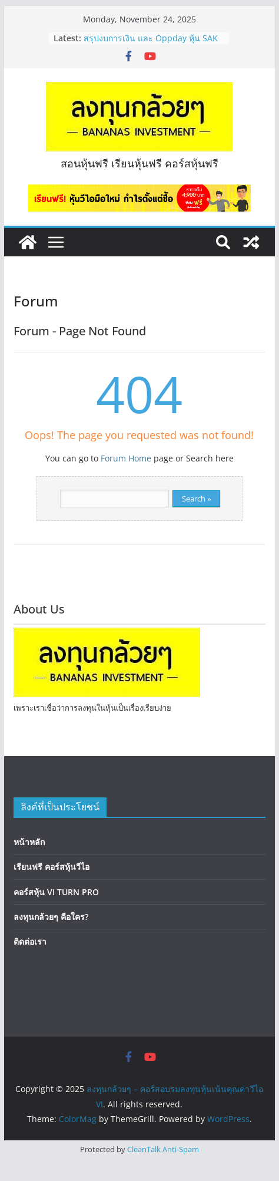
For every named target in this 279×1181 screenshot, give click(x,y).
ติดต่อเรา (30, 941)
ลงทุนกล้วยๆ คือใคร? (51, 916)
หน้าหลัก (29, 841)
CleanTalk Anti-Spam (163, 1149)
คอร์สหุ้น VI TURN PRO (56, 892)
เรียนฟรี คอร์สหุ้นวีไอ (51, 866)
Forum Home (126, 458)
